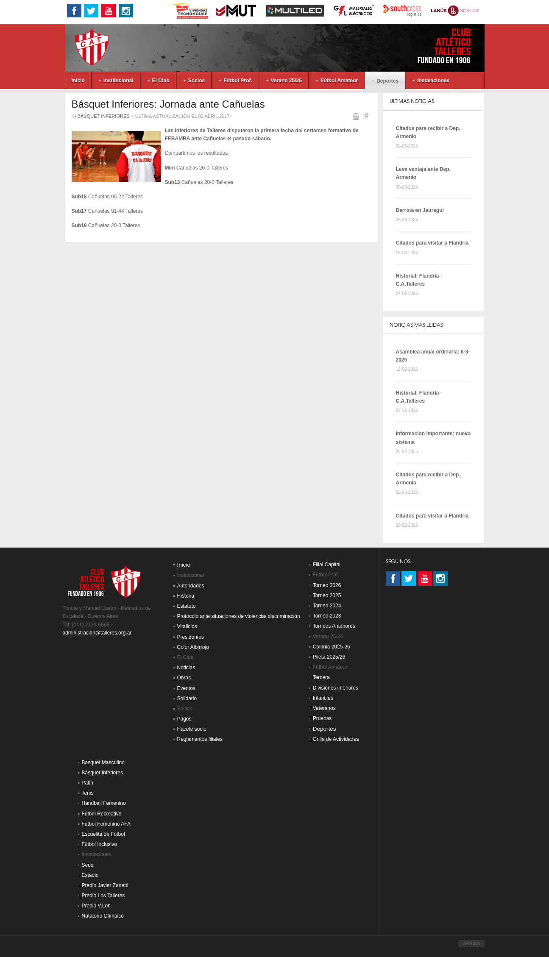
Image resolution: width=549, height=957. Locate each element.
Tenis (88, 793)
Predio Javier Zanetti (105, 885)
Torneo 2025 (327, 595)
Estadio (90, 875)
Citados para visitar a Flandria (432, 243)
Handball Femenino (104, 803)
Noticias (186, 667)
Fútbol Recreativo (102, 814)
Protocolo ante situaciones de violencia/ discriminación (238, 616)
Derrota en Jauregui (420, 210)
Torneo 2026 (327, 585)
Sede (88, 865)
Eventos (186, 688)
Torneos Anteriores (334, 626)
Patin (87, 783)
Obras (184, 678)
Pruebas (322, 718)
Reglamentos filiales (200, 739)
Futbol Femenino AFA (106, 824)
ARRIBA (471, 943)
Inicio (184, 565)
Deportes (324, 729)
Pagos (184, 719)
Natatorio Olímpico (103, 916)
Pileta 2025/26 (329, 657)
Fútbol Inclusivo (99, 844)
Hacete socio (191, 729)
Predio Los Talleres (103, 896)
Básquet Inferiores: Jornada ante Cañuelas (168, 104)
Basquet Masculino (103, 762)
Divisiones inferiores (335, 688)
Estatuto (186, 606)
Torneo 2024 (327, 606)
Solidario (187, 698)
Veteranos (324, 708)
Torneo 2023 (327, 616)
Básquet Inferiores (104, 116)
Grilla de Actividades (336, 739)
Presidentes (190, 637)
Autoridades (190, 586)
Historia (186, 596)
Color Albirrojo (193, 647)
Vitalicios (187, 626)
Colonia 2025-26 (331, 647)
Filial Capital (326, 565)
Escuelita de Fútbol (103, 834)
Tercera (321, 677)
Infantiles (323, 698)
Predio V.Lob (96, 906)
